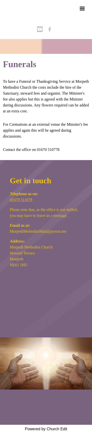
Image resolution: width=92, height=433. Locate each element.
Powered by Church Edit (46, 429)
